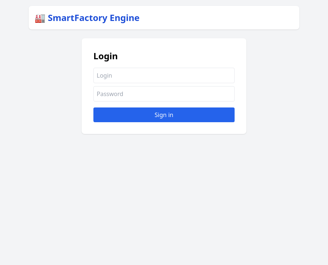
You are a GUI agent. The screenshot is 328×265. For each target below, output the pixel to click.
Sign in (164, 115)
